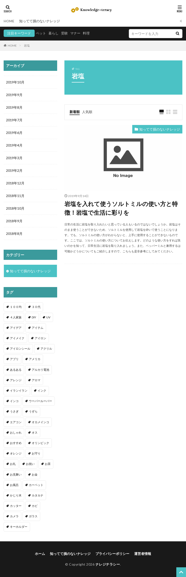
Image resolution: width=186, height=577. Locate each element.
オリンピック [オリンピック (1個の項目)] (40, 443)
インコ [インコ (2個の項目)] (14, 401)
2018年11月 (15, 196)
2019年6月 (14, 133)
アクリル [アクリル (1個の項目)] (46, 348)
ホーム (40, 554)
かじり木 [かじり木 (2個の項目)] (16, 495)
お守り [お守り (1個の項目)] (36, 453)
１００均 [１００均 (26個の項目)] (16, 307)
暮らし (53, 33)
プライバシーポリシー (112, 554)
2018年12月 (15, 183)
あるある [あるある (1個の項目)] (16, 369)
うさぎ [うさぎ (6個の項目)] (14, 411)
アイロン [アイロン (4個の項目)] (40, 338)
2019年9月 (14, 95)
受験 (64, 33)
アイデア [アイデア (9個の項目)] (16, 328)
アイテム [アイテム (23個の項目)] (37, 328)
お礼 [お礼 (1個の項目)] (13, 464)
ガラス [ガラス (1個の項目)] (33, 516)
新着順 (75, 112)
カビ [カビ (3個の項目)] (35, 506)
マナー (75, 33)
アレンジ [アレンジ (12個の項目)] (16, 380)
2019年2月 (14, 170)
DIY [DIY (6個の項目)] (34, 317)
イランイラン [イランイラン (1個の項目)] (18, 390)
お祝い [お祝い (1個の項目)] (30, 464)
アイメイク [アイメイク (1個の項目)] (17, 338)
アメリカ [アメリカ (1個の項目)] (34, 359)
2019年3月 (14, 158)
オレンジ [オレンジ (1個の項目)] (16, 453)
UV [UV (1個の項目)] (48, 317)
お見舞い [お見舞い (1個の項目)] (16, 474)
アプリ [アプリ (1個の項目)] (14, 359)
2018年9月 (14, 221)
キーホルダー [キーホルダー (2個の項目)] (18, 526)
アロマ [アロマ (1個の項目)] (36, 380)
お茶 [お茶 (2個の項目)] (48, 464)
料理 (86, 33)
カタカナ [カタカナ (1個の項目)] (37, 495)
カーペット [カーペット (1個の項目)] (36, 485)
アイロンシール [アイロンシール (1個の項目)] (20, 348)
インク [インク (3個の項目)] (42, 390)
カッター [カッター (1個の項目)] (16, 506)
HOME (9, 21)
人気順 (87, 112)
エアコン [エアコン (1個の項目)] (16, 422)
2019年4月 (14, 145)
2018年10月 (15, 208)
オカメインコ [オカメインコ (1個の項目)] (40, 422)
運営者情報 (142, 554)
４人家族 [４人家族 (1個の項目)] (16, 317)
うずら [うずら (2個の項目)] (33, 411)
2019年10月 (15, 82)
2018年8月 (14, 233)
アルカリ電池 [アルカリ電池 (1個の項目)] (40, 369)
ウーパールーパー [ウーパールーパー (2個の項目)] (40, 401)
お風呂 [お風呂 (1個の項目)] (14, 485)
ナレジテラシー (107, 564)
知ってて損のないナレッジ (39, 21)
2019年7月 (14, 120)
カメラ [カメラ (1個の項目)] (14, 516)
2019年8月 (14, 107)
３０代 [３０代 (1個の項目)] (36, 307)
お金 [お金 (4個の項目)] (35, 474)
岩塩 (27, 45)
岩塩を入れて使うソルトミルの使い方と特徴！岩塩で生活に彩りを (121, 208)
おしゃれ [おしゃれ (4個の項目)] (16, 432)
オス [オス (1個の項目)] (35, 432)
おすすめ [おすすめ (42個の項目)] (16, 443)
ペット (41, 33)
